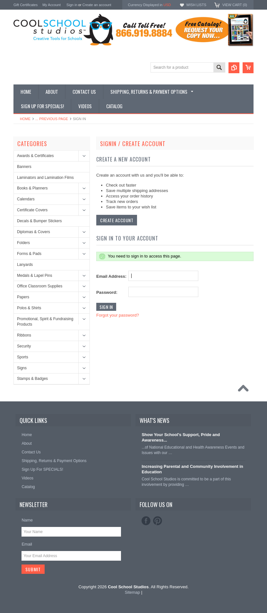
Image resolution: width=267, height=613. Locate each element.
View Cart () (234, 5)
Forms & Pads (29, 253)
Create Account (116, 220)
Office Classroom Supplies (39, 286)
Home (25, 119)
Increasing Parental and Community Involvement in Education (192, 469)
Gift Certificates (25, 5)
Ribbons (24, 335)
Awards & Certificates (35, 155)
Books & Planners (32, 188)
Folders (23, 243)
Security (24, 346)
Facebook (146, 520)
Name (27, 520)
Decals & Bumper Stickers (39, 221)
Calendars (26, 199)
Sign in (71, 5)
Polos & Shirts (29, 308)
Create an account (96, 5)
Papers (23, 297)
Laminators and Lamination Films (45, 177)
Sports (22, 357)
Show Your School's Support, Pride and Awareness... (181, 437)
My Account (51, 5)
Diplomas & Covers (33, 232)
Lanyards (25, 264)
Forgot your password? (117, 315)
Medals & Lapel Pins (34, 275)
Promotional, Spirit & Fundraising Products (45, 322)
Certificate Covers (32, 210)
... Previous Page (51, 119)
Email (27, 544)
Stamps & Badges (32, 378)
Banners (24, 166)
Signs (22, 368)
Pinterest (157, 520)
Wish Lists (196, 5)
